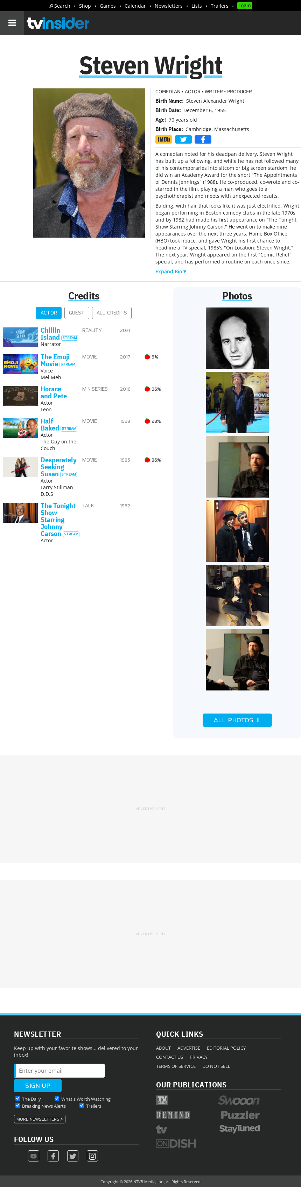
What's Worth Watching (86, 1099)
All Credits (112, 313)
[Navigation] (12, 23)
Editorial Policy (226, 1048)
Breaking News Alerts (44, 1106)
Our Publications (191, 1084)
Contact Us (169, 1057)
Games (108, 5)
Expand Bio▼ (171, 271)
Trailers (220, 5)
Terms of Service (176, 1066)
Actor (49, 313)
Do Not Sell (216, 1066)
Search (62, 5)
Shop (85, 5)
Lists (196, 5)
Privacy (199, 1057)
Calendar (135, 5)
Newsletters (169, 5)
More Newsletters (37, 1119)
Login (244, 5)
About (163, 1048)
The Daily (31, 1099)
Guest (77, 313)
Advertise (188, 1048)
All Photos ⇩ (237, 720)
